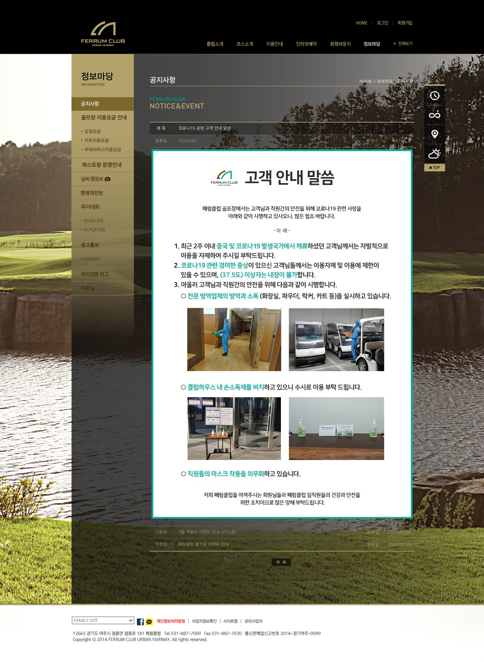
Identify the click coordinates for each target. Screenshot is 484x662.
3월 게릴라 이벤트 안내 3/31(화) (207, 532)
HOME (366, 81)
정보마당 (384, 81)
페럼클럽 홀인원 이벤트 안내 (203, 544)
